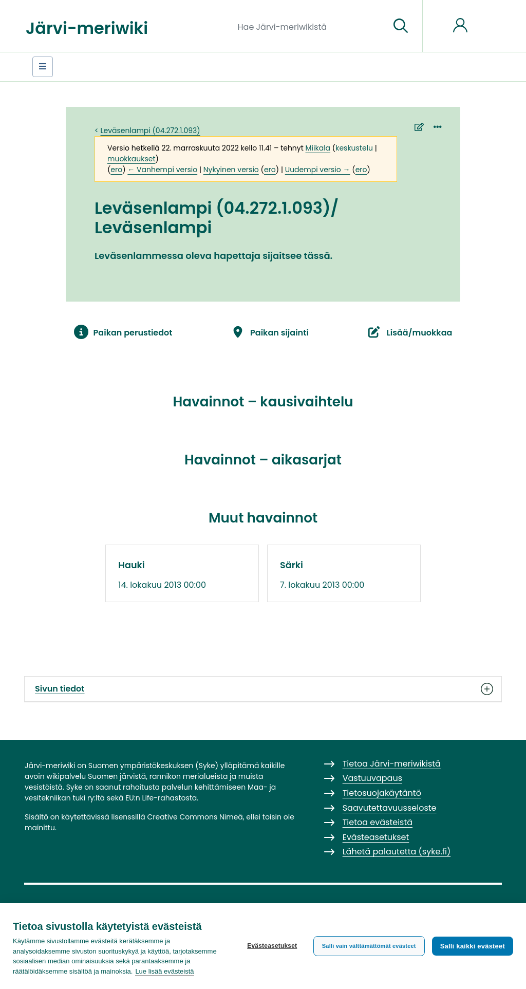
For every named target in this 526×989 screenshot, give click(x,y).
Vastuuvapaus (372, 778)
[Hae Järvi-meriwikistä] (310, 26)
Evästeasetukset (272, 945)
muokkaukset (131, 159)
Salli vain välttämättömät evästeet (369, 946)
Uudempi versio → (317, 169)
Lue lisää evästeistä (164, 971)
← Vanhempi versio (162, 169)
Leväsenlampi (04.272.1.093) (150, 130)
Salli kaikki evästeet (472, 946)
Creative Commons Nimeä (194, 817)
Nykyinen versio (231, 169)
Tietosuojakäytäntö (382, 793)
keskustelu (354, 148)
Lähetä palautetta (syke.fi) (397, 851)
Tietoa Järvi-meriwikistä (392, 764)
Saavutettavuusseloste (390, 808)
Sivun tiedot (263, 689)
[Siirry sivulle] (400, 26)
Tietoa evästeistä (377, 822)
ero (116, 169)
